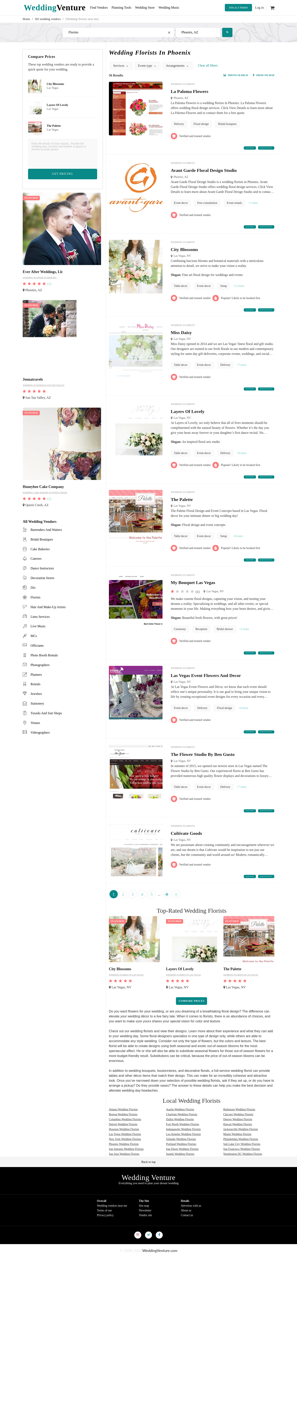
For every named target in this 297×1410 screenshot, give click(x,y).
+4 (243, 728)
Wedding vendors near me (112, 1234)
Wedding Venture (148, 1207)
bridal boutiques (42, 539)
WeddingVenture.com (159, 1279)
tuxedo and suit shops (46, 713)
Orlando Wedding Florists (181, 1168)
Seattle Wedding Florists (180, 1183)
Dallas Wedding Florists (180, 1148)
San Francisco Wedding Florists (241, 1178)
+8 (241, 464)
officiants (37, 645)
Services (121, 65)
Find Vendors (101, 7)
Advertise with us (191, 1234)
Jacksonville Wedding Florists (240, 1158)
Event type (147, 65)
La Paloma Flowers (189, 91)
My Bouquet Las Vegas (193, 600)
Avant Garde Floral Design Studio (204, 173)
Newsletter (145, 1239)
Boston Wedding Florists (123, 1143)
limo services (40, 616)
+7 (241, 373)
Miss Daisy (181, 341)
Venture (55, 8)
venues (35, 723)
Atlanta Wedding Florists (123, 1138)
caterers (36, 558)
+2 (244, 646)
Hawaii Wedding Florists (237, 1153)
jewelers (36, 694)
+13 (238, 291)
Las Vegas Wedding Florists (125, 1163)
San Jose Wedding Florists (124, 1183)
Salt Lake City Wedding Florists (241, 1173)
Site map (144, 1234)
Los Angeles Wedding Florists (183, 1163)
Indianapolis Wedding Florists (183, 1158)
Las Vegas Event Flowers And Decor (206, 695)
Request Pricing (255, 149)
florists (35, 597)
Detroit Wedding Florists (123, 1153)
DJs (33, 587)
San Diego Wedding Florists (182, 1178)
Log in (259, 7)
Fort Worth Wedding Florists (182, 1153)
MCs (34, 636)
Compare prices (191, 1030)
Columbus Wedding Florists (125, 1148)
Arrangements (178, 65)
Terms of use (104, 1239)
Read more (221, 149)
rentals (35, 684)
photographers (40, 665)
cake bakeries (40, 549)
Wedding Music (180, 7)
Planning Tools (127, 7)
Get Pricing (62, 173)
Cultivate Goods (186, 859)
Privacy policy (105, 1244)
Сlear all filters (208, 65)
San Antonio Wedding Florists (126, 1178)
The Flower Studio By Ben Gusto (203, 777)
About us (186, 1239)
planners (36, 674)
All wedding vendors (48, 19)
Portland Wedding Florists (181, 1173)
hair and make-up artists (48, 607)
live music (38, 626)
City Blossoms (184, 255)
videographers (40, 732)
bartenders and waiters (46, 529)
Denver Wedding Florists (237, 1148)
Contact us (187, 1244)
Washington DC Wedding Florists (242, 1183)
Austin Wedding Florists (180, 1138)
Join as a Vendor (238, 7)
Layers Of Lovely (188, 423)
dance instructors (42, 568)
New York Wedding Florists (125, 1168)
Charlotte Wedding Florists (181, 1143)
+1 (253, 205)
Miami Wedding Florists (237, 1163)
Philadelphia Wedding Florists (240, 1168)
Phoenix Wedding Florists (124, 1173)
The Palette (182, 514)
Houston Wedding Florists (124, 1158)
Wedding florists (183, 84)
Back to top (148, 1191)
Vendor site (145, 1244)
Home (26, 19)
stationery (37, 703)
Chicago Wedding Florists (238, 1143)
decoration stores (42, 578)
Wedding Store (153, 7)
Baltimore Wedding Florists (239, 1138)
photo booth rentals (44, 655)
